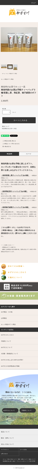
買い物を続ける (5, 146)
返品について (5, 126)
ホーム (3, 73)
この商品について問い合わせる (9, 143)
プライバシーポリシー (22, 461)
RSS (30, 461)
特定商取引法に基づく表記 (9, 128)
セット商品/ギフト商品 (11, 73)
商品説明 (9, 154)
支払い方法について (12, 459)
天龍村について (28, 410)
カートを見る (23, 449)
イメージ (28, 154)
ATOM (33, 461)
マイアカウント (5, 449)
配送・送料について (22, 459)
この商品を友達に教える (8, 141)
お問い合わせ (4, 453)
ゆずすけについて (10, 410)
